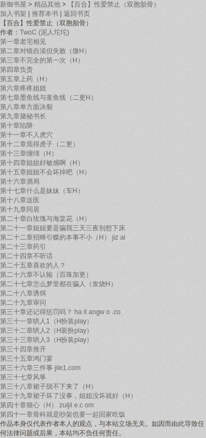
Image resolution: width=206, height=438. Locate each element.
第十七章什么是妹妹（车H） (42, 191)
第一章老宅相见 (23, 41)
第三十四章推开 (23, 349)
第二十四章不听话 (26, 256)
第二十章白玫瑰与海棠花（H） (45, 219)
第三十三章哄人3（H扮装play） (46, 340)
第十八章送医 (20, 200)
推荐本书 (45, 14)
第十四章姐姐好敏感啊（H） (42, 163)
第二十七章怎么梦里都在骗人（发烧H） (58, 284)
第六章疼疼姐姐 (23, 88)
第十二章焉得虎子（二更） (39, 144)
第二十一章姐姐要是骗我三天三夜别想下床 (62, 228)
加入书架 (13, 14)
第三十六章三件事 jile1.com (40, 368)
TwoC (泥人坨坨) (44, 32)
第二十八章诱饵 (23, 293)
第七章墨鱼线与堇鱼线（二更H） (48, 97)
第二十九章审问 (23, 302)
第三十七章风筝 (23, 377)
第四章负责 (16, 69)
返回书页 (77, 14)
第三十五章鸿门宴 (26, 358)
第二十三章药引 (23, 247)
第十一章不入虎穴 (26, 135)
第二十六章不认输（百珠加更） (46, 274)
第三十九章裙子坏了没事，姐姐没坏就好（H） (68, 396)
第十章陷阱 (16, 125)
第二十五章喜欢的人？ (33, 265)
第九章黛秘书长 (23, 116)
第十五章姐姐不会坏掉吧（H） (45, 172)
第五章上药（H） (25, 79)
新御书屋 (13, 4)
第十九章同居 (20, 209)
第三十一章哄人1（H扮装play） (46, 321)
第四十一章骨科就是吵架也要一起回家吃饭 (62, 414)
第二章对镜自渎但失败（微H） (45, 51)
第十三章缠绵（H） (29, 153)
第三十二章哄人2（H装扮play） (46, 330)
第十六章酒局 (20, 181)
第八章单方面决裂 (26, 107)
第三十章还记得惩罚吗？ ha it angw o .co (60, 312)
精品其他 (47, 4)
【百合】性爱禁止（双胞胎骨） (114, 4)
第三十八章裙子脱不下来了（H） (48, 386)
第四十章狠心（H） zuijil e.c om (47, 405)
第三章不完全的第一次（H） (42, 60)
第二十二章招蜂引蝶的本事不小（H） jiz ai (62, 237)
